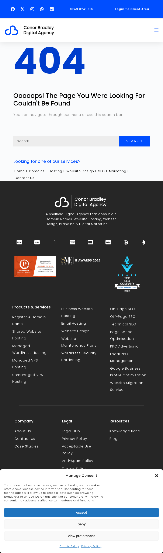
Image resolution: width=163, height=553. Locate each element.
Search (134, 141)
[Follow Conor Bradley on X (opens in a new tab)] (23, 9)
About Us (22, 431)
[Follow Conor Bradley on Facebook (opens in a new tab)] (14, 9)
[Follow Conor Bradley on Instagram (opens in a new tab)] (33, 9)
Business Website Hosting (77, 312)
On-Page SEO (122, 309)
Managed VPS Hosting (25, 364)
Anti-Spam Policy (77, 460)
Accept (81, 512)
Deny (81, 524)
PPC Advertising (124, 346)
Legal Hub (71, 431)
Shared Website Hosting (26, 335)
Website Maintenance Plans (79, 342)
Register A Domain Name (29, 320)
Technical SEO (123, 324)
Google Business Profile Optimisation (128, 372)
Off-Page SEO (123, 316)
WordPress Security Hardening (79, 356)
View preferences (82, 536)
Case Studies (26, 446)
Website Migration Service (126, 386)
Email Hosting (73, 323)
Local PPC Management (122, 357)
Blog (114, 438)
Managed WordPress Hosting (29, 349)
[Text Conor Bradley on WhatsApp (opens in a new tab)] (43, 9)
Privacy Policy (91, 546)
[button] (157, 476)
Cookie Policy (69, 546)
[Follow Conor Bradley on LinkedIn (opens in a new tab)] (53, 9)
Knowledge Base (125, 431)
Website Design (75, 331)
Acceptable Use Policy (76, 450)
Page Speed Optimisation (122, 335)
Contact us (24, 438)
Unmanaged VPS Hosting (27, 378)
